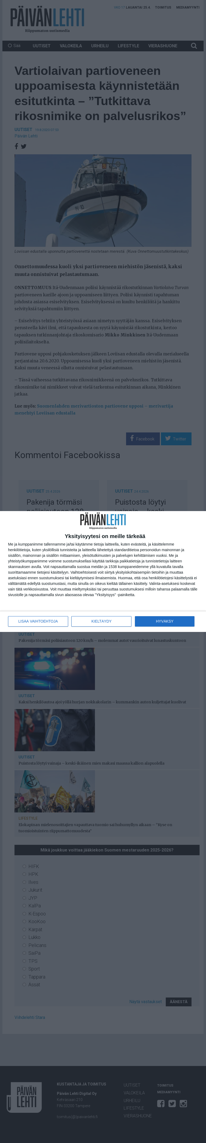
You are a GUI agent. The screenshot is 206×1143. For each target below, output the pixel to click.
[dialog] (103, 571)
